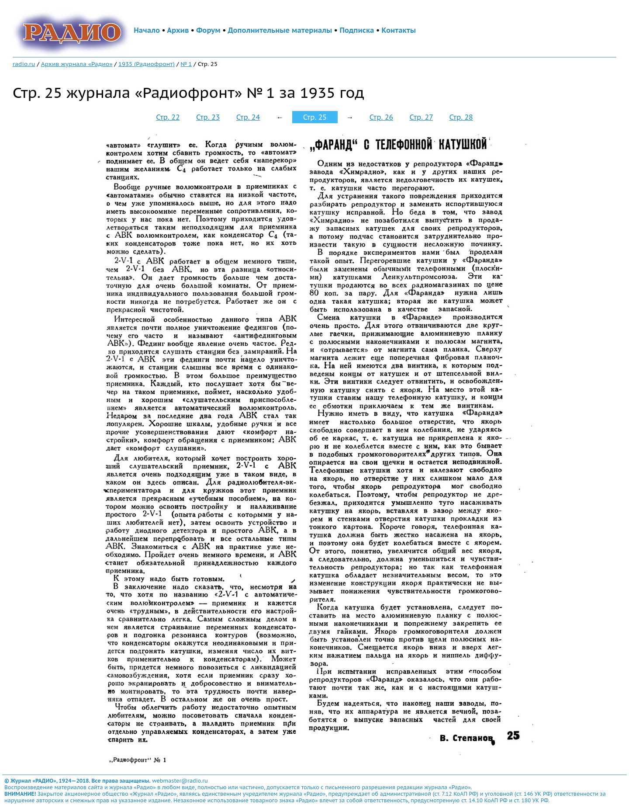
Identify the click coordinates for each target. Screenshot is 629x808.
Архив (178, 30)
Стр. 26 (381, 117)
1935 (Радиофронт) (146, 64)
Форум (208, 30)
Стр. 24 (248, 117)
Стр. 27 (421, 117)
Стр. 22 (168, 117)
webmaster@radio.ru (180, 780)
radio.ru (24, 64)
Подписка (356, 30)
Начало (147, 30)
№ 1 (186, 64)
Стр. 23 (208, 117)
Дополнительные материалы (280, 30)
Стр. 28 (461, 117)
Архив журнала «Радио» (77, 64)
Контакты (399, 30)
